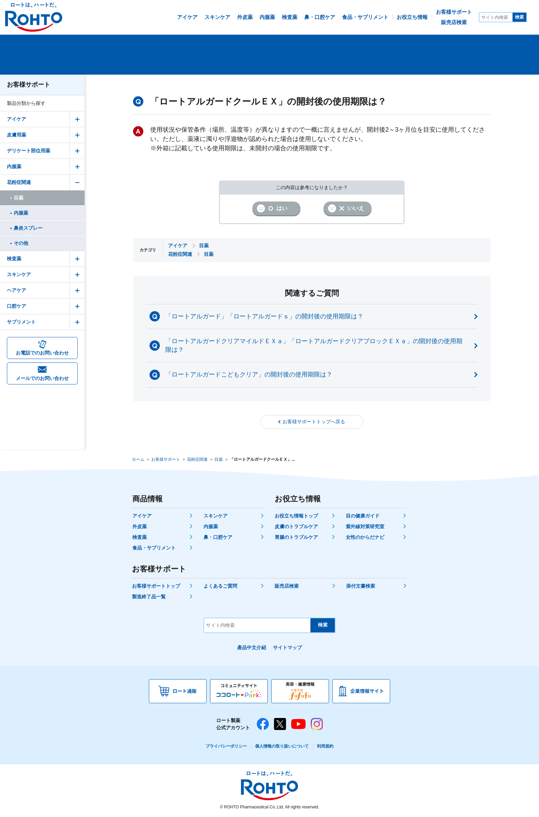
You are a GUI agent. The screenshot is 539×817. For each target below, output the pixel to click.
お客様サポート (28, 84)
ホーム (138, 459)
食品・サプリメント (154, 548)
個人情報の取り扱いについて (282, 746)
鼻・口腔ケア (218, 537)
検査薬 (139, 537)
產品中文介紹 (251, 647)
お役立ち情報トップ (296, 516)
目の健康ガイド (363, 516)
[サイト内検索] (496, 17)
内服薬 (211, 526)
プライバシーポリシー (226, 746)
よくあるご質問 (220, 586)
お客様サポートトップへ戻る (314, 421)
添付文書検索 (360, 586)
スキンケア (216, 516)
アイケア (142, 516)
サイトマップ (287, 647)
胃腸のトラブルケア (296, 537)
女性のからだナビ (365, 537)
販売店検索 (287, 586)
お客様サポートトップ (156, 586)
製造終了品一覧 (149, 596)
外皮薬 (139, 526)
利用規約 (325, 746)
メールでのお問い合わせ (42, 378)
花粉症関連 (197, 459)
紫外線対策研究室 (365, 526)
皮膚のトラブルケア (296, 526)
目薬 (218, 459)
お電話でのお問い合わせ (42, 353)
